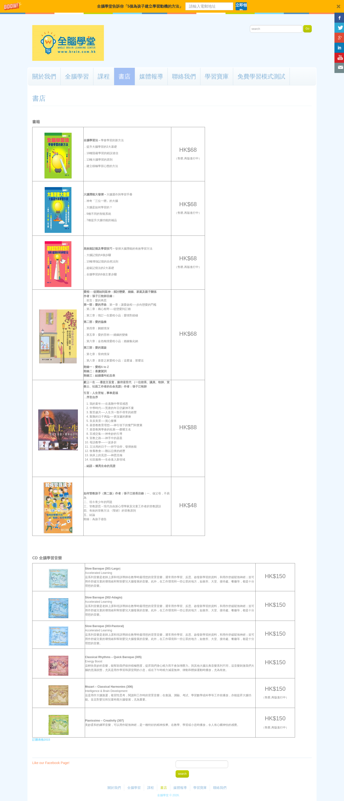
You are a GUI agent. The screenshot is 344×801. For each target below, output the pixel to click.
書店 (124, 76)
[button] (172, 6)
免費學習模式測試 (261, 76)
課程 (104, 76)
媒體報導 (151, 76)
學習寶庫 (217, 76)
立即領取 (241, 6)
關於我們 (44, 76)
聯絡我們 (184, 76)
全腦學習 (77, 76)
